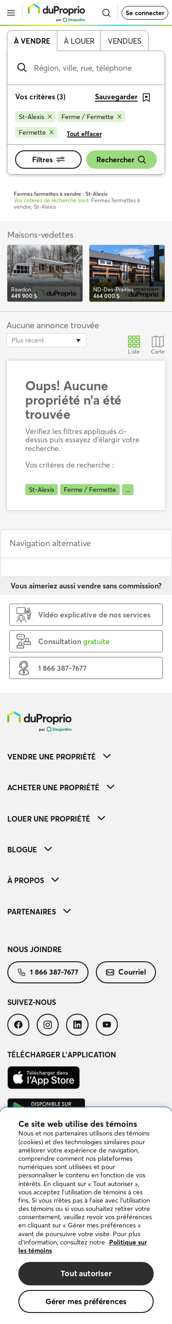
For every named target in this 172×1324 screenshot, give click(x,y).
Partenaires (39, 911)
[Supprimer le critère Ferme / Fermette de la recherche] (91, 116)
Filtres (48, 159)
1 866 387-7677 (47, 971)
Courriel (126, 971)
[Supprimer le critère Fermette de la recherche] (36, 132)
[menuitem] (86, 756)
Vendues (124, 41)
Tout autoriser (86, 1273)
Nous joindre (34, 949)
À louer (79, 41)
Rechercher (121, 160)
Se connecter (145, 13)
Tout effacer (84, 134)
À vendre (32, 41)
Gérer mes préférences (86, 1301)
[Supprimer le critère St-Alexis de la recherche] (35, 116)
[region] (86, 1215)
